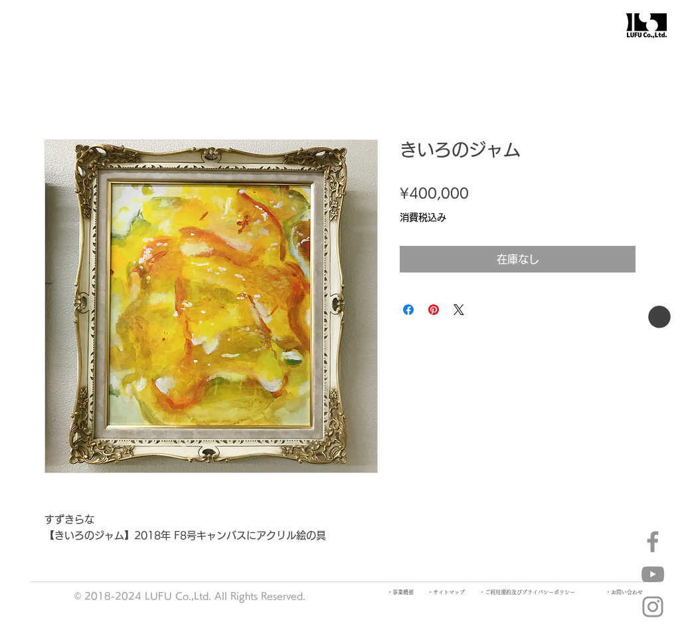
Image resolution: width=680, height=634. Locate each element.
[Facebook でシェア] (408, 310)
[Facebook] (653, 542)
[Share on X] (459, 310)
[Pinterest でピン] (434, 310)
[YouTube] (653, 574)
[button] (659, 317)
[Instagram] (653, 607)
